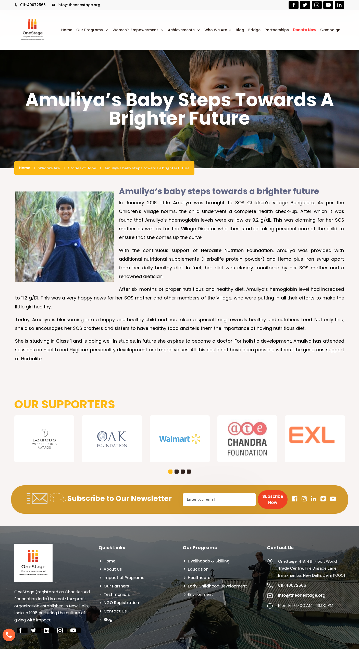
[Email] (219, 499)
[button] (170, 472)
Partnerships (277, 29)
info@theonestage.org (76, 4)
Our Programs (90, 29)
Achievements (182, 29)
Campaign (330, 29)
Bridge (254, 29)
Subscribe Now (272, 500)
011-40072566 (30, 4)
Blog (240, 29)
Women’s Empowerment (136, 29)
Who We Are (215, 29)
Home (66, 29)
